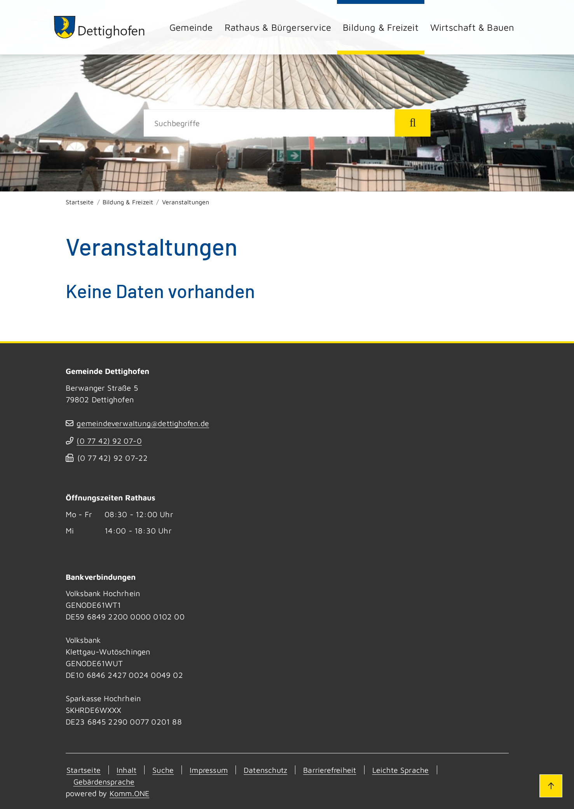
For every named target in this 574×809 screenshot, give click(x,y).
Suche (163, 769)
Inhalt (126, 769)
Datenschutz (268, 769)
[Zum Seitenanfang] (549, 784)
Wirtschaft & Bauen (472, 27)
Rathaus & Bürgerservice (278, 27)
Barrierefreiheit (334, 769)
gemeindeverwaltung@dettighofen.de (144, 423)
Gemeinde (191, 27)
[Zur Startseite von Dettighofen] (100, 27)
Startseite (80, 201)
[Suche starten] (413, 123)
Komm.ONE (130, 793)
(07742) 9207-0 (110, 440)
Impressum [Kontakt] (210, 769)
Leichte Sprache (407, 769)
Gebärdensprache (104, 781)
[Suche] (269, 123)
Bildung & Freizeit (381, 27)
